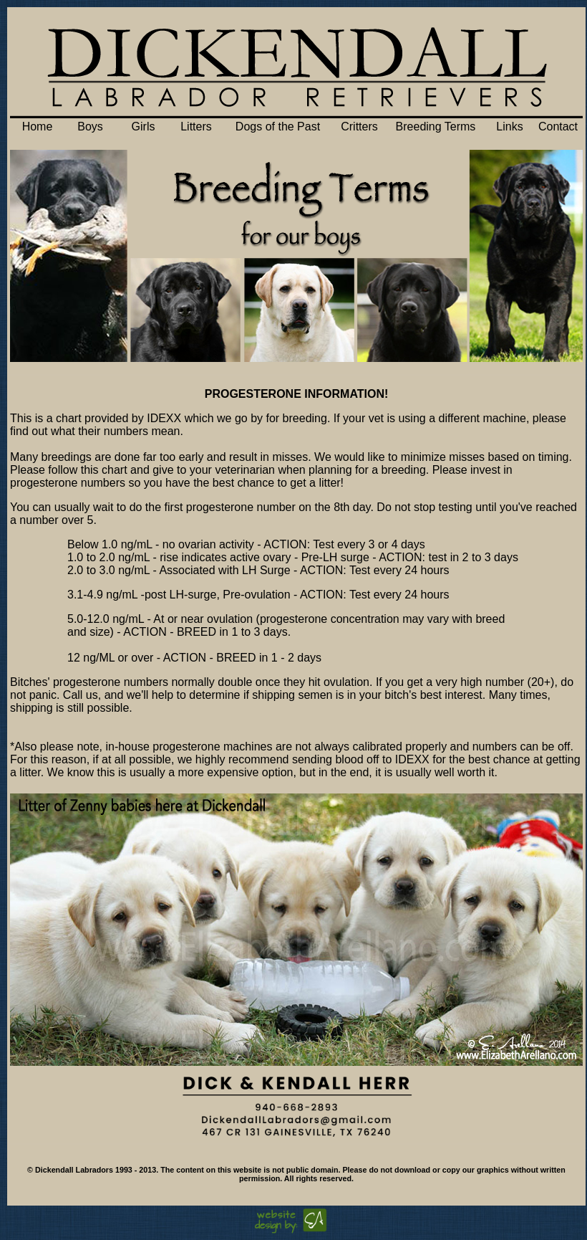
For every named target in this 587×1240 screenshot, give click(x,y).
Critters (359, 126)
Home (37, 126)
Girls (143, 126)
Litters (196, 126)
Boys (90, 126)
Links (509, 126)
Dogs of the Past (278, 126)
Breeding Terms (436, 126)
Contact (558, 126)
